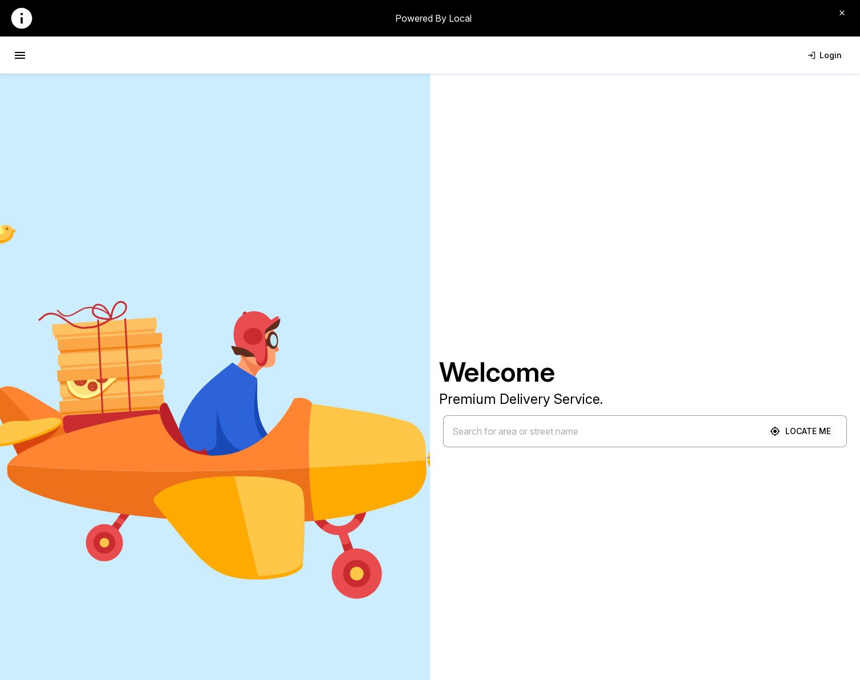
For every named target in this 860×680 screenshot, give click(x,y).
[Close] (842, 12)
